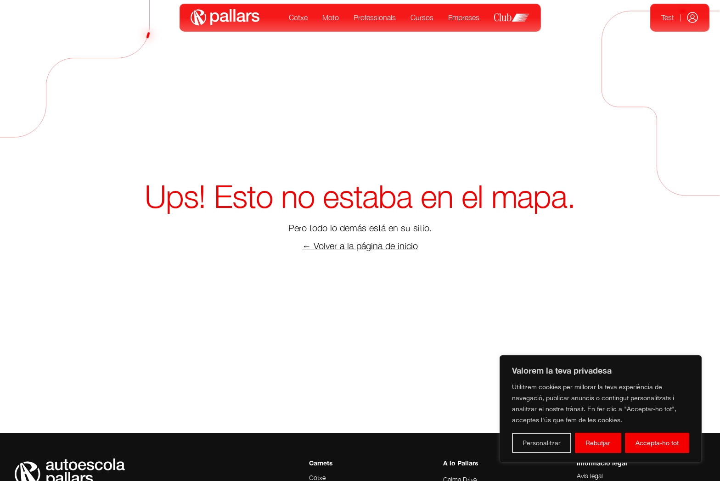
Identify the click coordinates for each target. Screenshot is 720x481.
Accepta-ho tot (657, 443)
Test (667, 17)
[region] (601, 409)
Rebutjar (597, 443)
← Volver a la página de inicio (360, 245)
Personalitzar (542, 443)
